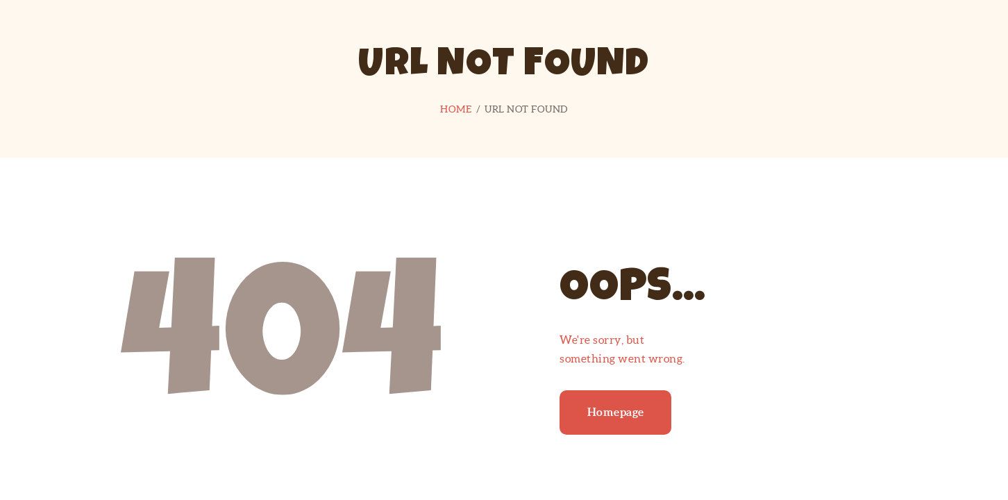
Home (455, 109)
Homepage (615, 412)
